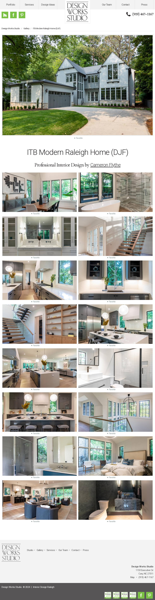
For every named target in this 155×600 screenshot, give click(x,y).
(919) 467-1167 (142, 14)
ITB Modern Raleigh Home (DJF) (46, 28)
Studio (30, 550)
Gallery (26, 28)
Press (144, 4)
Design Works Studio (11, 28)
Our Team (107, 4)
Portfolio (10, 4)
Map (132, 577)
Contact (125, 4)
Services (29, 4)
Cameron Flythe (105, 165)
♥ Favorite (78, 138)
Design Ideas (48, 4)
